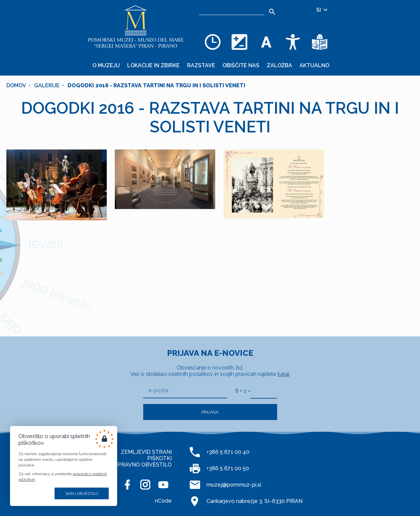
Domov (16, 85)
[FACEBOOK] (127, 484)
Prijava (210, 412)
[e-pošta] (185, 390)
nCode (163, 501)
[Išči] (271, 11)
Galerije (47, 85)
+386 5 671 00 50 (227, 468)
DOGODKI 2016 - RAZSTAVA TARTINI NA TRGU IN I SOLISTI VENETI (156, 85)
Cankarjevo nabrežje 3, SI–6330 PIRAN (254, 501)
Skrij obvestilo (81, 493)
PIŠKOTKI (159, 458)
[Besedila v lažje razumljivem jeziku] (319, 41)
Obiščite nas (241, 65)
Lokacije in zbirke (153, 65)
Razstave (201, 65)
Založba (279, 65)
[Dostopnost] (292, 41)
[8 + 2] (263, 391)
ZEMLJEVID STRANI (146, 452)
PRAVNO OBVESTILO (144, 464)
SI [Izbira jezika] (322, 10)
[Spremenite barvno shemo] (239, 41)
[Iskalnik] (231, 10)
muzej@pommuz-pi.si (233, 485)
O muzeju (106, 65)
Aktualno (314, 65)
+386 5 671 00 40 (227, 452)
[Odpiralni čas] (212, 41)
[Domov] (135, 26)
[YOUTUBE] (163, 484)
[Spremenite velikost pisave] (266, 41)
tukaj (283, 374)
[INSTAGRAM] (145, 484)
